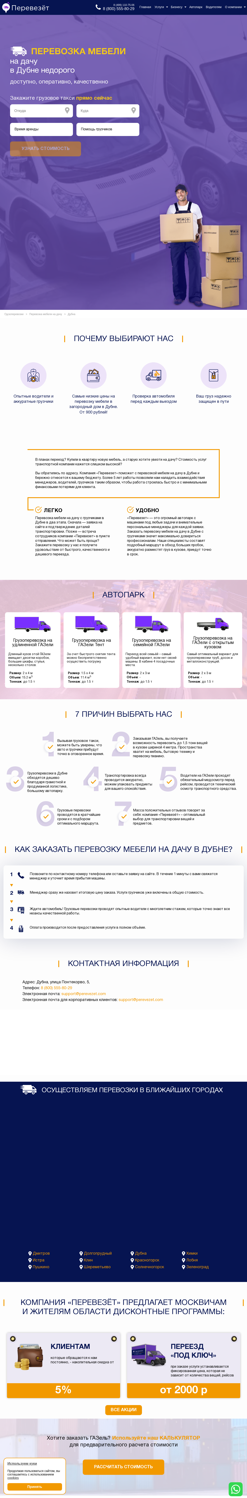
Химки (192, 1254)
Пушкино (41, 1267)
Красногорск (147, 1260)
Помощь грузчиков (96, 129)
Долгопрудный (98, 1254)
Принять (34, 1487)
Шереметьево (97, 1267)
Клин (88, 1260)
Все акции (123, 1410)
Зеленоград (197, 1267)
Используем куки (22, 1463)
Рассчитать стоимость (124, 1467)
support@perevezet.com (83, 994)
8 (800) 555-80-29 (56, 988)
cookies (13, 1478)
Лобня (192, 1260)
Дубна (141, 1254)
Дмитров (41, 1254)
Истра (38, 1260)
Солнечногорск (149, 1267)
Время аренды (26, 129)
